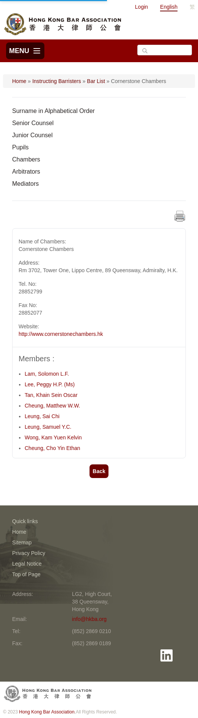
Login (141, 7)
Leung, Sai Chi (42, 416)
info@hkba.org (89, 619)
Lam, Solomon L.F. (47, 374)
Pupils (20, 147)
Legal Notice (27, 564)
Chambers (26, 159)
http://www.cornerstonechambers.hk (61, 334)
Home (19, 81)
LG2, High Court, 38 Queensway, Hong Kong (92, 601)
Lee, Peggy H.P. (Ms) (50, 384)
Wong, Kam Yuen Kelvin (53, 437)
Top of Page (26, 574)
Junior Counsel (32, 135)
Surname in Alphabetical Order (53, 111)
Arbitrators (26, 171)
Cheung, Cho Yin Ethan (52, 448)
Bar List (96, 81)
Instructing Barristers (56, 81)
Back (99, 471)
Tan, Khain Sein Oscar (51, 395)
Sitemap (21, 542)
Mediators (25, 183)
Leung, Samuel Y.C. (48, 427)
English (169, 7)
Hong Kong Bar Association (46, 712)
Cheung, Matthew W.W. (52, 406)
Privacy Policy (28, 553)
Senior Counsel (32, 123)
